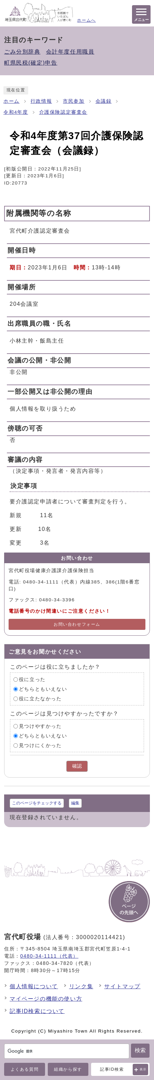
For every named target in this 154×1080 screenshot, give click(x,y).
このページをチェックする (37, 803)
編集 (75, 803)
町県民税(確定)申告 (30, 63)
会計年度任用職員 (70, 52)
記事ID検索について (37, 1011)
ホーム (11, 101)
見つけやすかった (40, 726)
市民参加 (73, 101)
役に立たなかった (40, 698)
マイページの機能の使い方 (46, 999)
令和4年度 (15, 112)
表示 (143, 1069)
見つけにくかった (40, 745)
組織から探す (68, 1069)
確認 (77, 766)
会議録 (104, 101)
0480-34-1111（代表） (49, 956)
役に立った (32, 679)
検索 (140, 1050)
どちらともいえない (43, 689)
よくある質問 (25, 1069)
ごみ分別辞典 (22, 52)
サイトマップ (122, 986)
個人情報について (34, 986)
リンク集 (81, 986)
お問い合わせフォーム (77, 624)
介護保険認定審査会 (63, 112)
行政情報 (41, 101)
